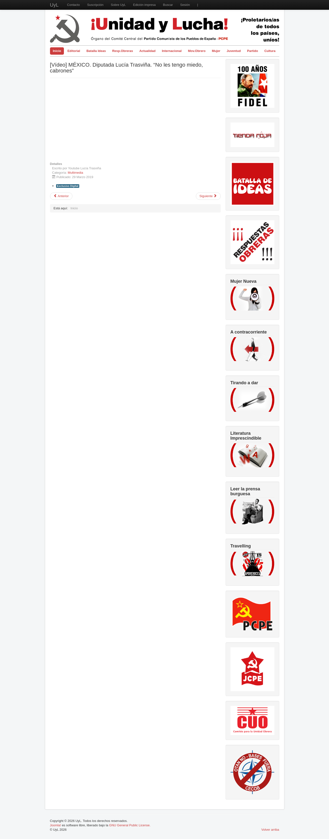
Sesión (185, 5)
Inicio (57, 51)
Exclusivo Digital (68, 185)
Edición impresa (144, 5)
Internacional (172, 51)
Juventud (234, 51)
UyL (54, 5)
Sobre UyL (118, 5)
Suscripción (95, 5)
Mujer (216, 51)
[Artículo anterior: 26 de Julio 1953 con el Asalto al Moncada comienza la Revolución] (61, 196)
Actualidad (147, 51)
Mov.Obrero (197, 51)
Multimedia (75, 172)
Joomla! (55, 825)
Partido (252, 51)
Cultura (270, 51)
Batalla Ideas (96, 51)
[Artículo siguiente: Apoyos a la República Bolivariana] (208, 196)
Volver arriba (270, 829)
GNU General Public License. (129, 825)
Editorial (73, 51)
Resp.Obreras (122, 51)
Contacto (73, 5)
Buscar (168, 5)
